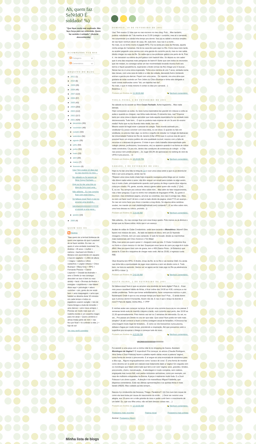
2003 (73, 111)
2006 (73, 98)
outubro (76, 132)
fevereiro (77, 166)
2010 (73, 81)
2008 (73, 90)
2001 (73, 120)
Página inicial (151, 413)
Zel (144, 171)
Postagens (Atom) (127, 418)
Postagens (75, 58)
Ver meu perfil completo (78, 331)
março (76, 162)
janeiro (76, 215)
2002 (73, 115)
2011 (73, 77)
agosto (76, 140)
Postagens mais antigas (178, 413)
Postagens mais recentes (123, 413)
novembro (77, 128)
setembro (77, 136)
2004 (73, 107)
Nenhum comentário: (179, 93)
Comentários (76, 63)
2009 (73, 85)
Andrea (74, 233)
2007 (73, 94)
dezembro (77, 123)
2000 (73, 221)
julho (75, 145)
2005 (73, 102)
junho (75, 149)
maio (75, 153)
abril (75, 158)
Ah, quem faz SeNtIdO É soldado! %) (79, 14)
